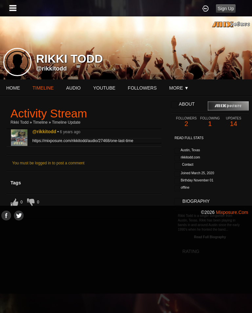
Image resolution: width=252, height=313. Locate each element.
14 (233, 121)
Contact (187, 164)
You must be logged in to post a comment (48, 163)
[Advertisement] (126, 266)
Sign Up (226, 8)
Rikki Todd (19, 122)
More (179, 88)
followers (142, 88)
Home (13, 88)
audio (73, 88)
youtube (104, 88)
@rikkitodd (51, 68)
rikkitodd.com (190, 157)
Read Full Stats (189, 138)
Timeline (43, 88)
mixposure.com (232, 212)
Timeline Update (66, 122)
